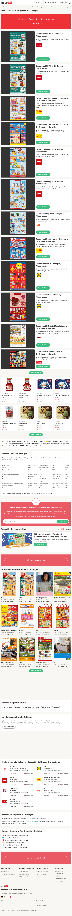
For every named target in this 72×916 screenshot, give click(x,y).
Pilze (36, 722)
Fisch (13, 722)
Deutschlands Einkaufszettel (59, 872)
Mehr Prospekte (36, 372)
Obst (30, 722)
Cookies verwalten (41, 905)
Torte (10, 707)
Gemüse (43, 722)
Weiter (62, 521)
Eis (4, 707)
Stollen (37, 707)
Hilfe (2, 900)
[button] (36, 46)
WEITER (36, 23)
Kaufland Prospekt (24, 874)
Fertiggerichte (54, 722)
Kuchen (17, 707)
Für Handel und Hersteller (8, 874)
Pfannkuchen (27, 707)
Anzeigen (67, 7)
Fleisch (6, 722)
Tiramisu (56, 707)
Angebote (17, 7)
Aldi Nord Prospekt (42, 871)
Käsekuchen (46, 707)
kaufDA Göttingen (6, 7)
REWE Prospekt (23, 877)
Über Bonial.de (5, 871)
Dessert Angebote (31, 821)
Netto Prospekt (41, 874)
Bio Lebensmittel (9, 726)
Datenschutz (51, 516)
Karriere (3, 877)
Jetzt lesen (40, 544)
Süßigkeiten (22, 722)
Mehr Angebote (36, 434)
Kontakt (38, 903)
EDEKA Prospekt (23, 871)
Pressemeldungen (60, 881)
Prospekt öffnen (43, 59)
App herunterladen (60, 878)
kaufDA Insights (59, 876)
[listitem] (9, 390)
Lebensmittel (26, 7)
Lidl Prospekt (40, 877)
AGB (2, 905)
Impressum (39, 900)
